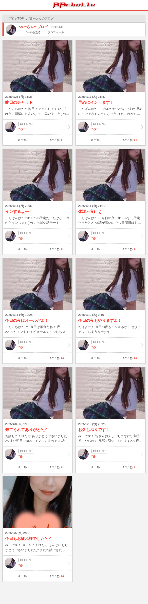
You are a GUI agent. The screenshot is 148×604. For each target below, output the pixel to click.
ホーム (5, 5)
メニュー (143, 5)
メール (22, 140)
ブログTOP (16, 18)
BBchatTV (74, 5)
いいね (57, 140)
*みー (37, 126)
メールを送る (32, 32)
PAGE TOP (139, 591)
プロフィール (56, 32)
